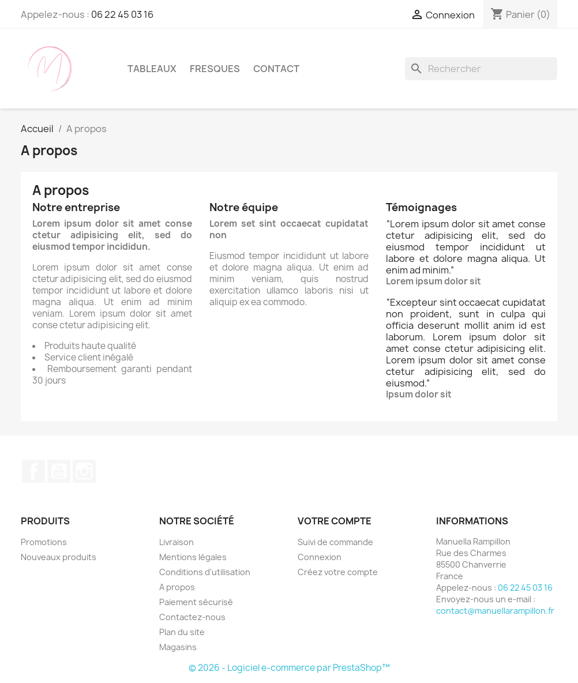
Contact (276, 68)
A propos (177, 586)
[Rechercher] (481, 68)
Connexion (319, 556)
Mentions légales (193, 556)
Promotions (44, 541)
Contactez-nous (192, 616)
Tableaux (152, 68)
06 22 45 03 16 (122, 14)
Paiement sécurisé (196, 601)
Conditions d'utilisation (204, 571)
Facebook (33, 471)
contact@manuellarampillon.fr (495, 610)
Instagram (84, 471)
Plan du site (182, 631)
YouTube (58, 471)
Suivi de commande (335, 541)
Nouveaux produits (58, 556)
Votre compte (334, 521)
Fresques (215, 68)
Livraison (176, 541)
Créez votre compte (338, 571)
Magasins (178, 646)
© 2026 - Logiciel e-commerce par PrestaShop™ (289, 668)
